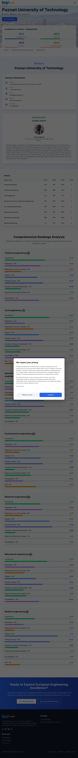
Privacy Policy (20, 386)
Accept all (50, 395)
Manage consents (27, 395)
